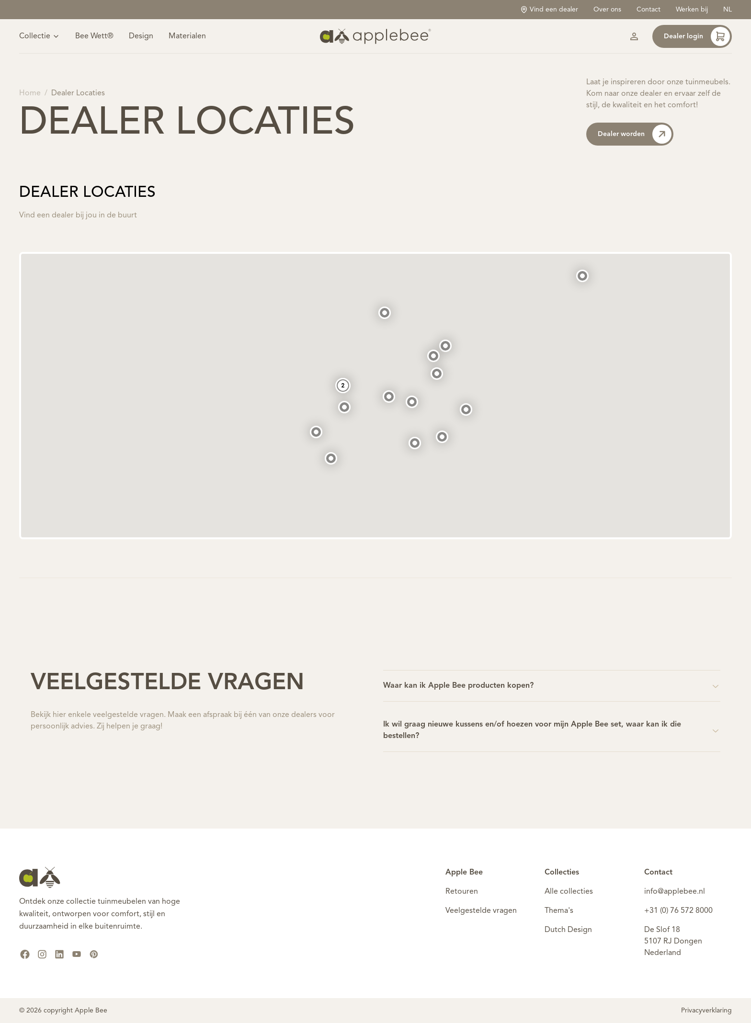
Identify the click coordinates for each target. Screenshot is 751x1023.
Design (141, 36)
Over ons (607, 9)
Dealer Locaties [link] (78, 93)
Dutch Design (568, 930)
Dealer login (697, 36)
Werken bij (692, 9)
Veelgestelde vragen (481, 911)
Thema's (559, 911)
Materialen (187, 36)
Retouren (461, 892)
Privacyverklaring (706, 1010)
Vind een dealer (549, 9)
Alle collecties (569, 892)
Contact (648, 9)
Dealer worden (634, 134)
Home (30, 93)
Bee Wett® (94, 36)
